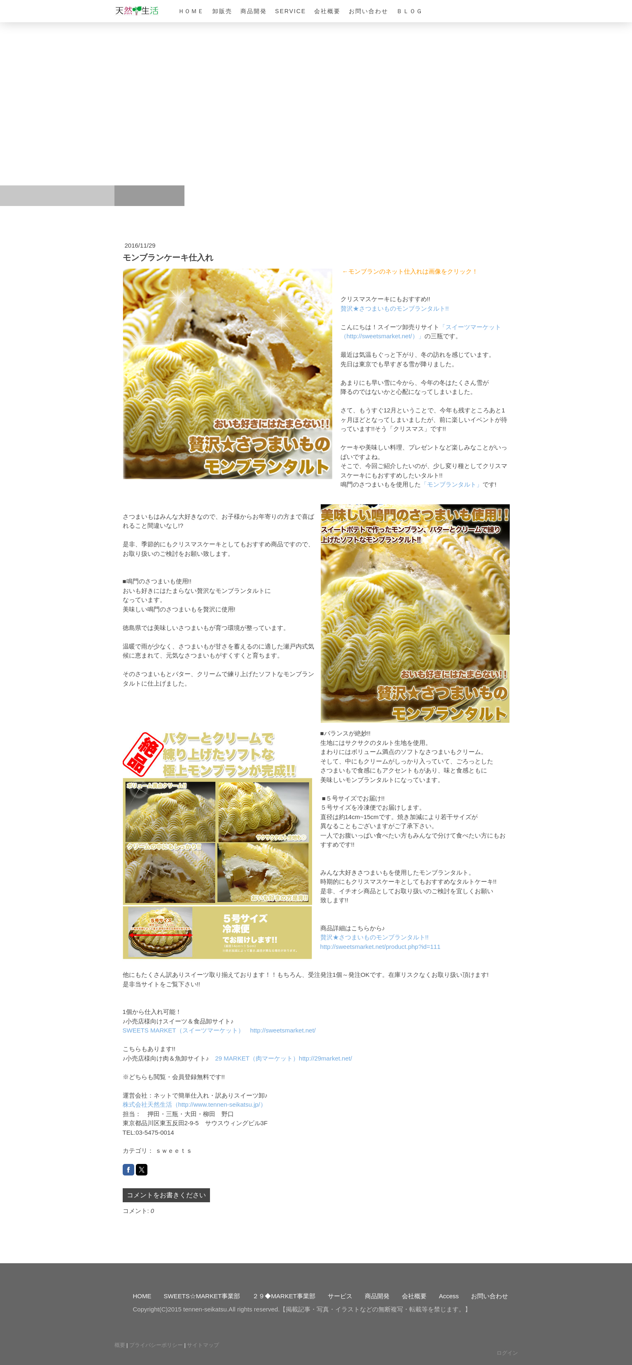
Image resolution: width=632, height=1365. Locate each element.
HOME (142, 1295)
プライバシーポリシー (156, 1345)
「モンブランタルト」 (452, 484)
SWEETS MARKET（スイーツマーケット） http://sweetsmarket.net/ (219, 1030)
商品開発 (253, 11)
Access (449, 1295)
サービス (340, 1295)
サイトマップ (203, 1345)
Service (290, 11)
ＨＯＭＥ (191, 11)
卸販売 (222, 11)
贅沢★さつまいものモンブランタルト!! (394, 308)
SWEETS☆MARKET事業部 (202, 1295)
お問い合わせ (368, 11)
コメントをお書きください (166, 1195)
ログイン (507, 1353)
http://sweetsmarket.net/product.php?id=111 (380, 946)
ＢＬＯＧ (409, 11)
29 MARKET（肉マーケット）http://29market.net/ (283, 1058)
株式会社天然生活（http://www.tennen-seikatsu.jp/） (194, 1104)
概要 (119, 1345)
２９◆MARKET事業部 (283, 1295)
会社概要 (327, 11)
